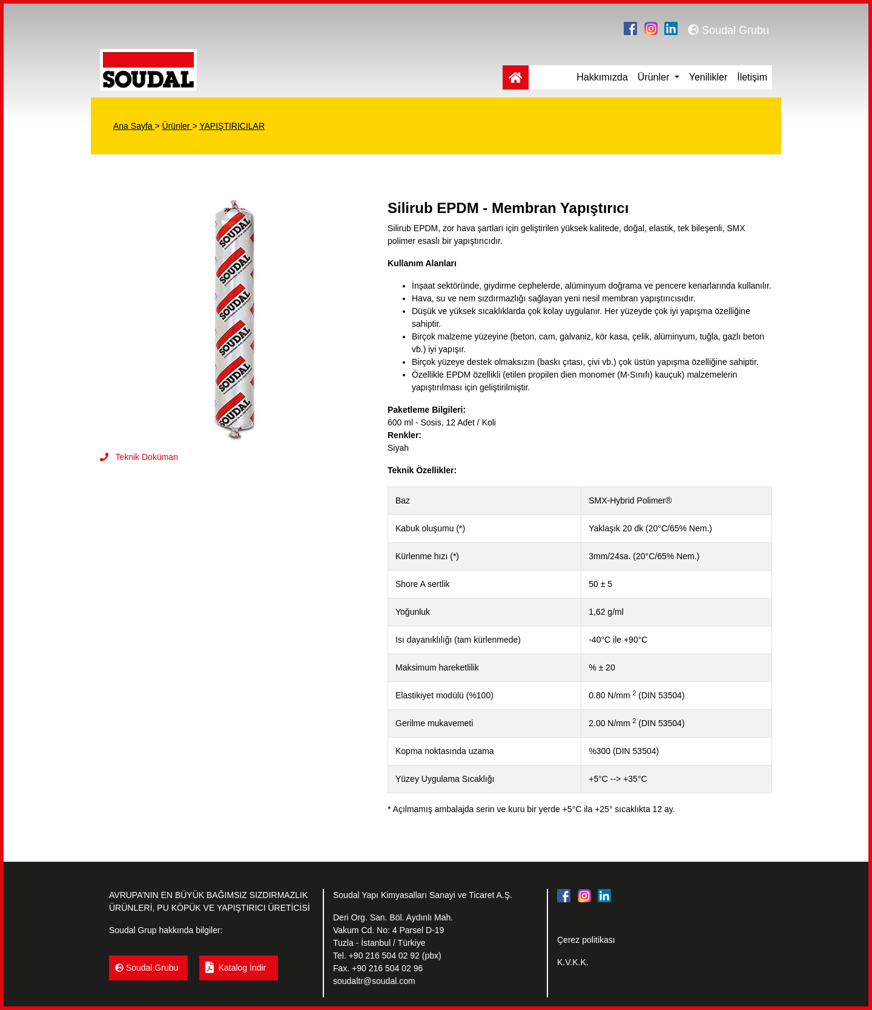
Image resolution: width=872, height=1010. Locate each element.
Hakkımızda (601, 77)
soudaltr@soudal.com (374, 981)
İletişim (752, 77)
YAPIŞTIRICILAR (232, 126)
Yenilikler (708, 77)
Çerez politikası (586, 940)
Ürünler (655, 77)
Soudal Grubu (728, 30)
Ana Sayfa (134, 126)
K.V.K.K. (573, 962)
